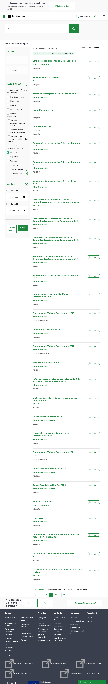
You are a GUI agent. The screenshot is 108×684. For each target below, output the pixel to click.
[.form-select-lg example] (17, 60)
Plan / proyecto (14, 109)
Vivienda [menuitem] (24, 640)
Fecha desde (12, 190)
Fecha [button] (10, 184)
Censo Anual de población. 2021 (49, 417)
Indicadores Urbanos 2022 (46, 330)
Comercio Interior (42, 127)
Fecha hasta (12, 204)
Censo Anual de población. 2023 (49, 485)
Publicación (13, 152)
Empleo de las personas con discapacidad (54, 61)
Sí (29, 603)
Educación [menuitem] (8, 635)
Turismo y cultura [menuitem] (27, 636)
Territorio (52, 420)
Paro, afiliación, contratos (46, 77)
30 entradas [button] (40, 590)
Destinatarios (17, 174)
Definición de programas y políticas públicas (17, 123)
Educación (36, 114)
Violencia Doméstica (43, 502)
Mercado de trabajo (52, 557)
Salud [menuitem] (23, 621)
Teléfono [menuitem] (73, 617)
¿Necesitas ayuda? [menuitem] (44, 640)
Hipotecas (38, 518)
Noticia (11, 105)
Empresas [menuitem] (8, 638)
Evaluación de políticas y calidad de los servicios (18, 139)
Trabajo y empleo (39, 81)
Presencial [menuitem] (74, 624)
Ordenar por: (84, 48)
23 (56, 595)
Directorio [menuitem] (57, 623)
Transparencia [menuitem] (59, 635)
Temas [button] (10, 51)
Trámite (12, 161)
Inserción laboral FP (43, 110)
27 (64, 595)
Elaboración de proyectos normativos (17, 131)
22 (51, 595)
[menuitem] (19, 663)
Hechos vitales (17, 169)
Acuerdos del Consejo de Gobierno (17, 91)
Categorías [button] (13, 84)
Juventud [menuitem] (8, 650)
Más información (62, 6)
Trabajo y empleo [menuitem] (27, 633)
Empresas (36, 130)
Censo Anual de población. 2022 (49, 469)
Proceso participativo (12, 115)
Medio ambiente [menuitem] (27, 617)
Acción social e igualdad (41, 64)
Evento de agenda (15, 97)
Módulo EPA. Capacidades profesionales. (54, 553)
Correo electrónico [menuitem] (77, 621)
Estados (15, 165)
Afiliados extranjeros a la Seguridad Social (54, 94)
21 (47, 595)
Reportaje (12, 157)
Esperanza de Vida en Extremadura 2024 (54, 452)
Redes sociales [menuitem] (75, 628)
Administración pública (40, 97)
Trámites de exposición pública (15, 147)
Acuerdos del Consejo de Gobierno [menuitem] (58, 629)
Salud (35, 456)
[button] (83, 16)
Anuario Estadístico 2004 (46, 363)
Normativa (13, 101)
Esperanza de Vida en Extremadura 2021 (53, 313)
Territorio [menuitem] (24, 630)
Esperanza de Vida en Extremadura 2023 (54, 346)
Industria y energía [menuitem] (11, 641)
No (45, 603)
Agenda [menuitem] (89, 621)
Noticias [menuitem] (89, 617)
